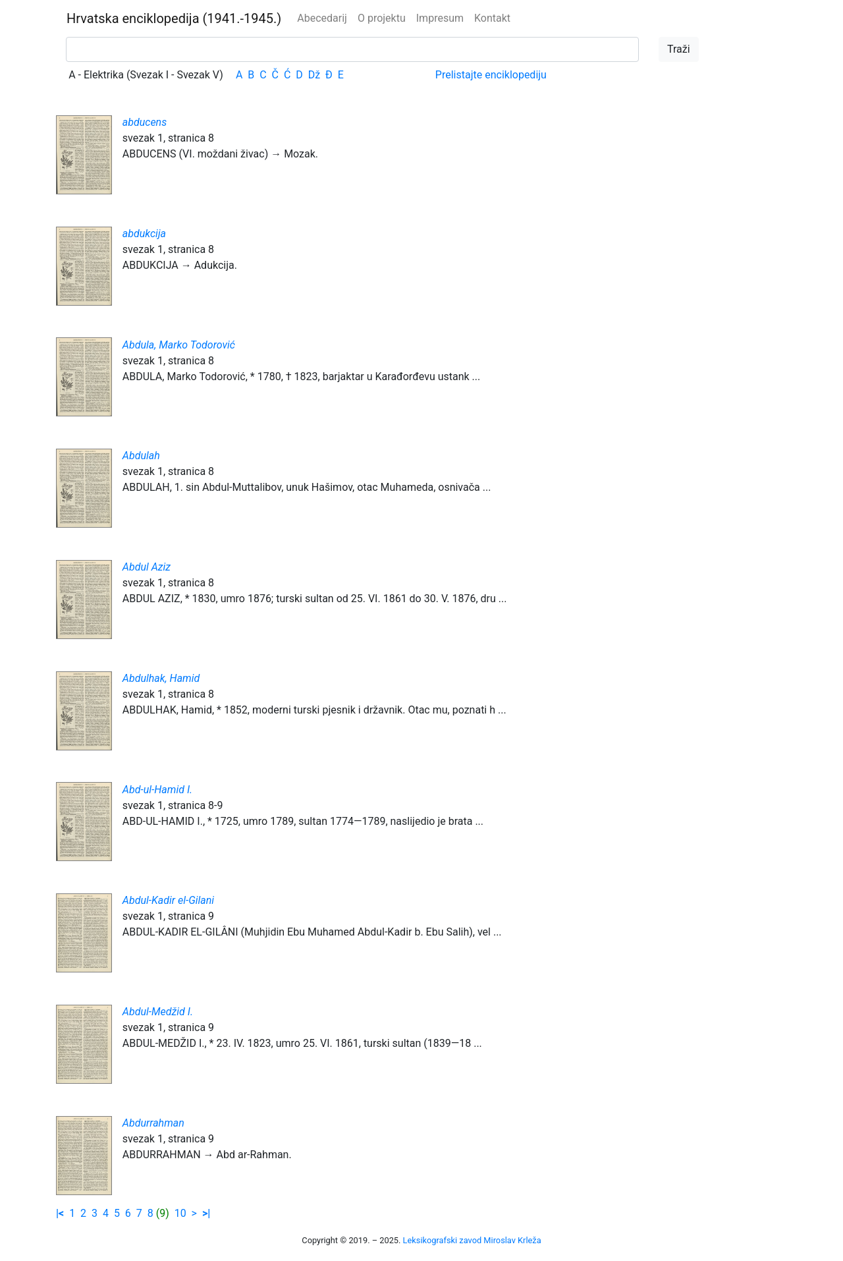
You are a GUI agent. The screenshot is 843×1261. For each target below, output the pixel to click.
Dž (314, 75)
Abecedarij (322, 18)
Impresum (440, 18)
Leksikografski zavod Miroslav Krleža (472, 1240)
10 (180, 1213)
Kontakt (492, 18)
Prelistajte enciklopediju (491, 75)
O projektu (382, 18)
